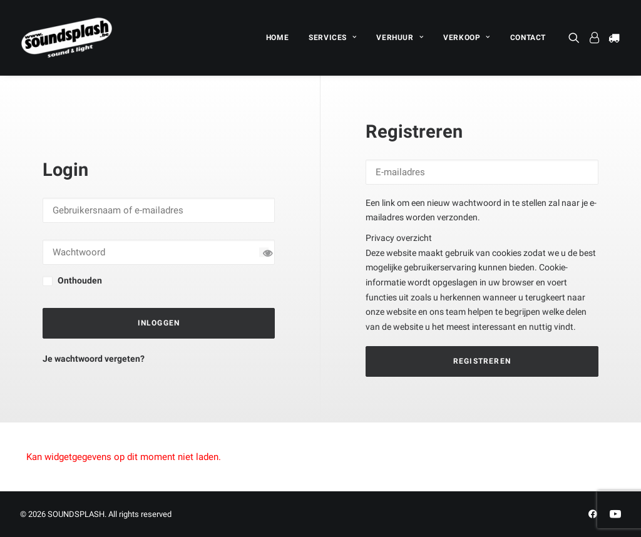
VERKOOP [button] (466, 37)
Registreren (482, 361)
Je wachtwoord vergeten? (94, 359)
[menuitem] (277, 37)
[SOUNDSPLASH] (67, 37)
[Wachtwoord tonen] (264, 252)
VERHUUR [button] (399, 37)
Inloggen (159, 323)
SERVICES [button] (332, 37)
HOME (277, 37)
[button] (576, 37)
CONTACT (528, 37)
